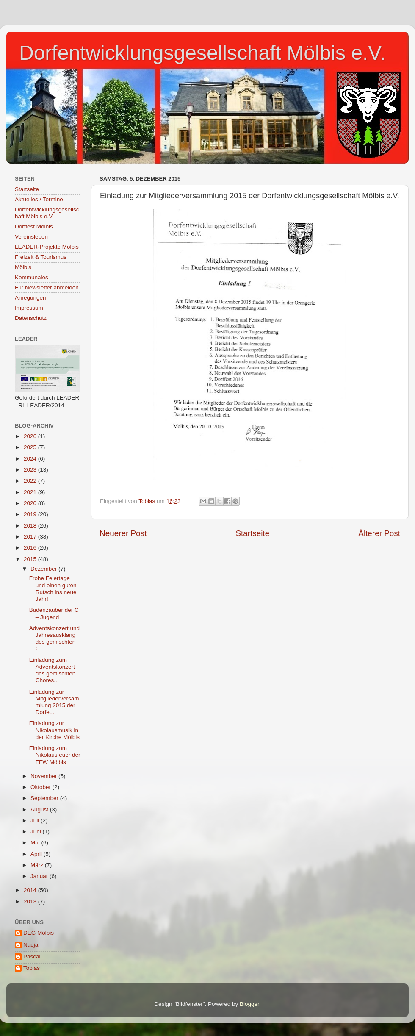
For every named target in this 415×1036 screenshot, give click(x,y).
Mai (36, 842)
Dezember (44, 569)
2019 (31, 514)
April (37, 854)
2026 (31, 436)
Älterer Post (379, 533)
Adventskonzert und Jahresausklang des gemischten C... (54, 638)
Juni (36, 831)
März (37, 865)
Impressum (29, 308)
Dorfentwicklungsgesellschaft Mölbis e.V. (202, 53)
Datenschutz (31, 318)
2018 (31, 525)
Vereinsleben (31, 236)
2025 (31, 447)
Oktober (41, 787)
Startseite (252, 533)
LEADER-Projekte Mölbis (47, 247)
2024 (31, 459)
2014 (31, 890)
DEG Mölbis (38, 933)
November (44, 776)
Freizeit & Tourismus (40, 257)
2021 (31, 492)
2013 (31, 901)
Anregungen (30, 297)
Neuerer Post (123, 533)
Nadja (30, 945)
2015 (31, 559)
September (45, 798)
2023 (31, 470)
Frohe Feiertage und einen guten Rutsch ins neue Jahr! (53, 588)
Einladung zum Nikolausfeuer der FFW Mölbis (54, 755)
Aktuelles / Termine (39, 199)
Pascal (32, 956)
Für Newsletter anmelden (47, 287)
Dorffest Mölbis (34, 226)
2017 (31, 536)
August (40, 809)
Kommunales (31, 277)
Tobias (31, 968)
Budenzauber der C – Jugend (54, 613)
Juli (35, 820)
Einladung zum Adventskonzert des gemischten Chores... (52, 670)
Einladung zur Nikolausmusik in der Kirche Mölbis (54, 730)
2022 (31, 481)
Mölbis (23, 267)
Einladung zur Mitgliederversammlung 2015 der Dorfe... (54, 702)
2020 (31, 503)
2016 (31, 547)
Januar (40, 876)
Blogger (249, 1004)
